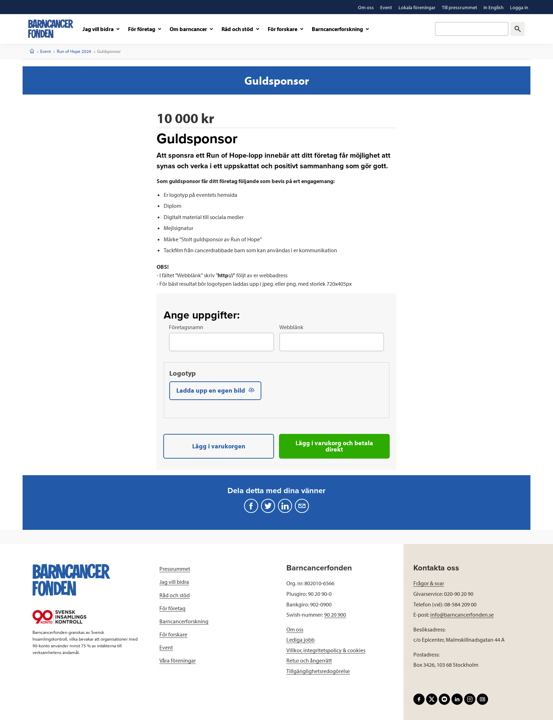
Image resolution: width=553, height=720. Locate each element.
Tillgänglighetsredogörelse (318, 670)
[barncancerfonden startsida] (51, 28)
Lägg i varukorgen (218, 446)
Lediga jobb (300, 639)
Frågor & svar (428, 582)
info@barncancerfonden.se (462, 614)
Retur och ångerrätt (309, 660)
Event (45, 51)
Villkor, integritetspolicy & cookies (325, 649)
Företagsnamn (186, 327)
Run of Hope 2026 (74, 51)
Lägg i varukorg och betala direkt (334, 446)
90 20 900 (335, 614)
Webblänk (291, 327)
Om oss (294, 629)
